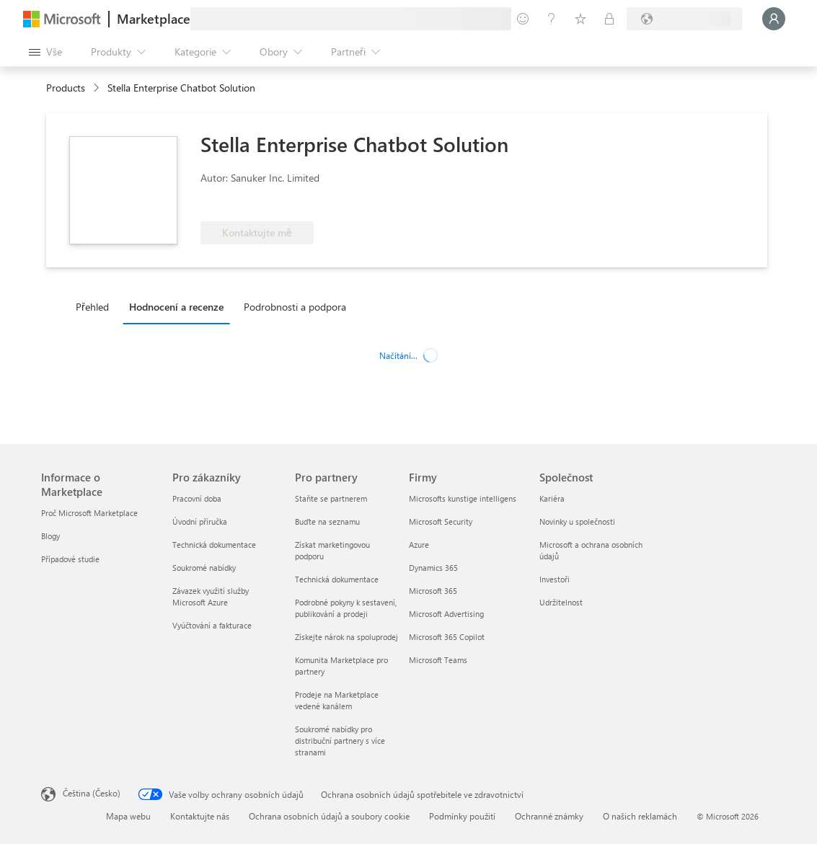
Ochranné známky (549, 816)
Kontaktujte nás (199, 816)
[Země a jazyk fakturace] (684, 18)
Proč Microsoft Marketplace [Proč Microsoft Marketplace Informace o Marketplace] (89, 512)
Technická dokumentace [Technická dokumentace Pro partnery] (337, 579)
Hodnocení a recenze (176, 307)
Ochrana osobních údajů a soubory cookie (329, 816)
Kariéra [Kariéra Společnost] (552, 498)
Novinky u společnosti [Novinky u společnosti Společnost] (577, 521)
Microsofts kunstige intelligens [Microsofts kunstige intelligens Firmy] (462, 498)
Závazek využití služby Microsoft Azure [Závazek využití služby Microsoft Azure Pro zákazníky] (210, 596)
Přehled (92, 307)
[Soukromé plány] (609, 18)
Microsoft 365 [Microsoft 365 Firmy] (433, 590)
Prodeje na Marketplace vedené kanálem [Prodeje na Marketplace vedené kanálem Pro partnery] (337, 700)
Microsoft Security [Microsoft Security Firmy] (440, 521)
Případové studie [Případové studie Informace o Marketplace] (70, 559)
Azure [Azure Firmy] (419, 544)
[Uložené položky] (580, 18)
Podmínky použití (462, 816)
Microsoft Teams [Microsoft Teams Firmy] (438, 659)
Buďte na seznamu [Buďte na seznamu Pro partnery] (327, 521)
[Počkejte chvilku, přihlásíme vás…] (774, 18)
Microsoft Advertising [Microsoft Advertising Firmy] (446, 613)
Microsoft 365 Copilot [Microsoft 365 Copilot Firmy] (447, 636)
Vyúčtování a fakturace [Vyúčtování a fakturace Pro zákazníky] (212, 625)
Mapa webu (128, 816)
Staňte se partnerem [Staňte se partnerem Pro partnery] (331, 498)
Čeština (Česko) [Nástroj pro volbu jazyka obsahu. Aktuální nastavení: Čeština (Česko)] (91, 793)
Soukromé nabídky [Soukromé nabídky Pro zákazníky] (204, 567)
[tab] (96, 306)
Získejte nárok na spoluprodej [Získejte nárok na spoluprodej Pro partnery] (346, 636)
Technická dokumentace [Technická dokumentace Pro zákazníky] (214, 544)
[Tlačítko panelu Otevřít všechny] (45, 51)
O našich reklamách (640, 816)
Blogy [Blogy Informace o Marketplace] (50, 535)
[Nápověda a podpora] (551, 18)
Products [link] (65, 87)
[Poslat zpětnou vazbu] (522, 18)
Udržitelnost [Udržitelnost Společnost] (561, 602)
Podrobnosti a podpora (295, 307)
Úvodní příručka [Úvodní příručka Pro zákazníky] (199, 521)
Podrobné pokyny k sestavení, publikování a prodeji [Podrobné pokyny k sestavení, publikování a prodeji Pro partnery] (346, 608)
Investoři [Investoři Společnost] (554, 579)
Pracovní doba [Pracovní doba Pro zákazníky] (196, 498)
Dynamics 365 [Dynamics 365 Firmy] (433, 567)
